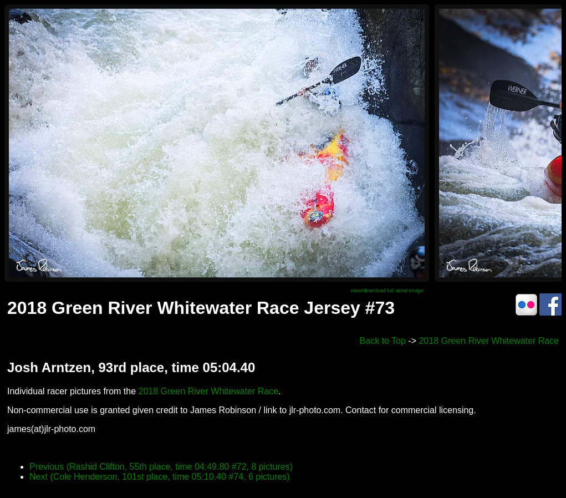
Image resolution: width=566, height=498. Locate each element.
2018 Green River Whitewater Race (489, 340)
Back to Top (383, 340)
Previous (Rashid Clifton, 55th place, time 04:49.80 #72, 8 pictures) (161, 466)
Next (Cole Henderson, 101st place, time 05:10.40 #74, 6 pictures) (159, 476)
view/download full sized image (387, 290)
